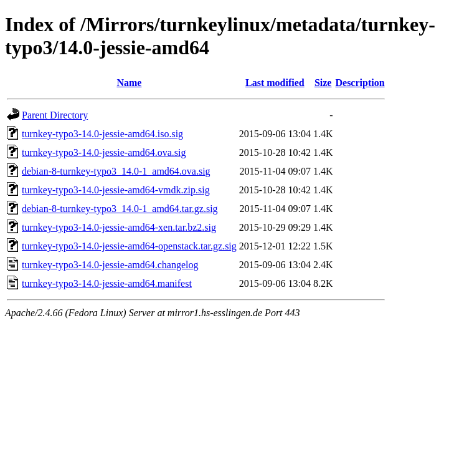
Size (323, 82)
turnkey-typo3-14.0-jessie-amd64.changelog (110, 264)
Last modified (275, 82)
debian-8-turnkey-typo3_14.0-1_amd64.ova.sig (116, 171)
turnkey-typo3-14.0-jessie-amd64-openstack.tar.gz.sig (129, 246)
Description (359, 82)
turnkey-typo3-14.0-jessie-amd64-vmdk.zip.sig (116, 190)
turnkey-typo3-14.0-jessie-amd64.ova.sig (104, 152)
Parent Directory (55, 115)
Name (128, 82)
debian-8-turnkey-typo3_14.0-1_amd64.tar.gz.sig (120, 208)
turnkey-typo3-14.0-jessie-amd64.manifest (107, 283)
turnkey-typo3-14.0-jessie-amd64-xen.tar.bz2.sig (119, 227)
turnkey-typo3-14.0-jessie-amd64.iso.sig (102, 133)
